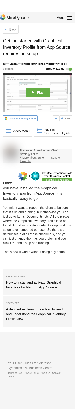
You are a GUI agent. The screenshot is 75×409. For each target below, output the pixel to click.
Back (10, 29)
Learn (12, 376)
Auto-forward (59, 69)
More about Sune (33, 157)
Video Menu (21, 131)
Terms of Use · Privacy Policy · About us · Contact (34, 373)
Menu (61, 17)
